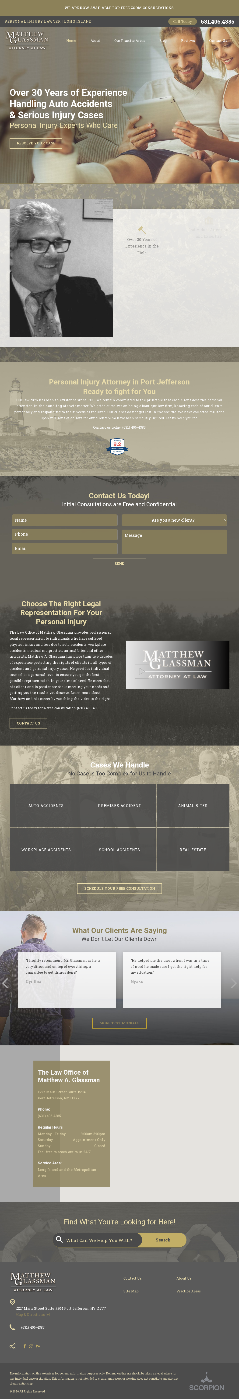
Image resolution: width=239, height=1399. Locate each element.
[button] (142, 671)
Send (119, 563)
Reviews (188, 40)
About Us (184, 1278)
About (95, 40)
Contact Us (218, 40)
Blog (163, 40)
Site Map (131, 1291)
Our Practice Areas (129, 40)
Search (163, 1240)
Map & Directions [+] (32, 1314)
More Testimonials (119, 1023)
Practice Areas (188, 1291)
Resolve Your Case (36, 143)
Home (71, 40)
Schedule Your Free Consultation (119, 888)
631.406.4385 (217, 21)
